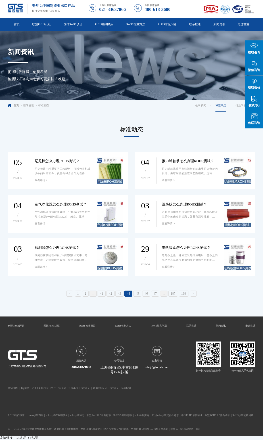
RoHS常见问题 (167, 24)
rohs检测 (126, 388)
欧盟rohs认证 (100, 388)
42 (110, 293)
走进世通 (243, 24)
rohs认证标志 (77, 415)
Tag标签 (25, 388)
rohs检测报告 (142, 415)
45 (137, 293)
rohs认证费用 (36, 415)
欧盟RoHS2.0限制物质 (66, 429)
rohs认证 (85, 388)
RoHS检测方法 (135, 24)
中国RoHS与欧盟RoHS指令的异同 (149, 429)
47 (155, 293)
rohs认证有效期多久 (57, 415)
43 (119, 293)
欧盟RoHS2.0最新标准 (99, 415)
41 (101, 293)
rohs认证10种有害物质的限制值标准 (32, 429)
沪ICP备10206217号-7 (44, 388)
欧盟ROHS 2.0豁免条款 (217, 415)
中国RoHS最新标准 (191, 415)
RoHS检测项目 (104, 24)
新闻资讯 (219, 24)
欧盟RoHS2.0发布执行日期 (185, 429)
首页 (17, 24)
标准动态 (43, 105)
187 (173, 293)
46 (146, 293)
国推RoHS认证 (73, 24)
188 (183, 293)
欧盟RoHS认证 (41, 24)
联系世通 (195, 24)
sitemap (62, 388)
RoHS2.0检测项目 (123, 415)
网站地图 (13, 388)
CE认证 (21, 438)
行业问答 (241, 105)
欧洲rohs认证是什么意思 (165, 415)
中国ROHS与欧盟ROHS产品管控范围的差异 (105, 429)
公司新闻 (200, 105)
